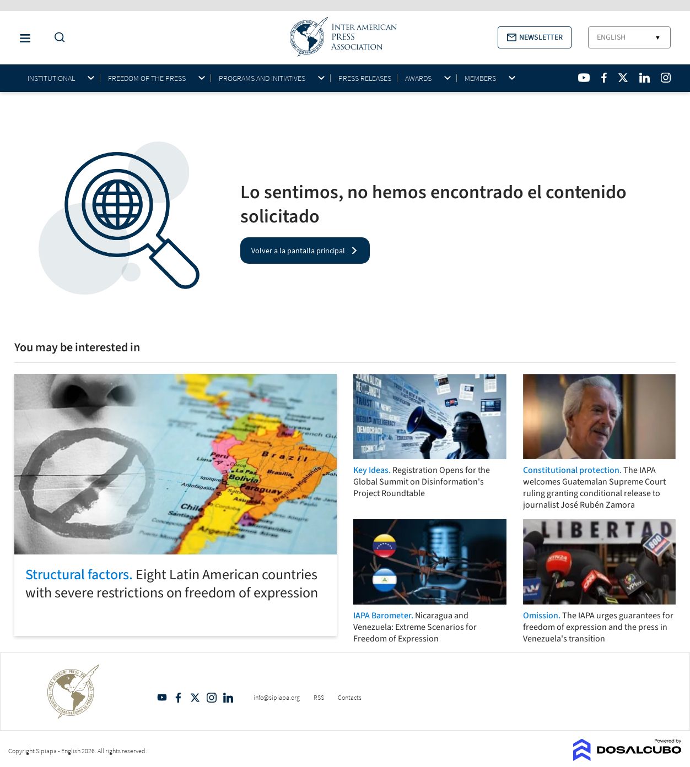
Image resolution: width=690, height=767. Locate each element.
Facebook (179, 698)
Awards (418, 78)
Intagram (212, 698)
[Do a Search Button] (56, 37)
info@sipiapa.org (277, 697)
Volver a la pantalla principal (298, 250)
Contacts (350, 697)
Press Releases (364, 78)
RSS (319, 697)
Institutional (51, 78)
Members (480, 78)
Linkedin (228, 698)
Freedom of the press (147, 78)
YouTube (162, 698)
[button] (535, 37)
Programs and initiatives (262, 78)
